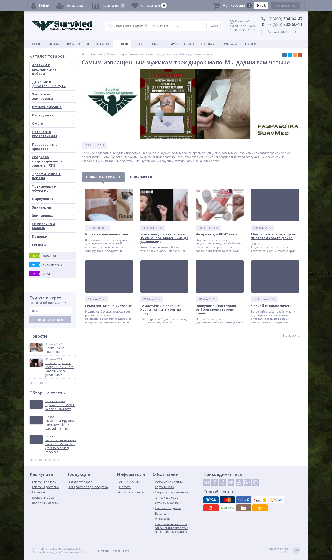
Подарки (39, 236)
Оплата (189, 44)
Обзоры (140, 44)
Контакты (251, 44)
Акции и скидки (97, 44)
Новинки (73, 44)
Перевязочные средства (52, 146)
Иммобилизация (52, 107)
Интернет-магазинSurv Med (283, 550)
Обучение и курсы (165, 44)
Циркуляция (52, 199)
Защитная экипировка (52, 96)
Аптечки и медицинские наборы (52, 69)
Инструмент (52, 115)
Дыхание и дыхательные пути (52, 84)
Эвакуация (52, 207)
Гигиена (39, 244)
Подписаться (50, 320)
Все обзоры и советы (44, 460)
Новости (122, 44)
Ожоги (52, 123)
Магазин (54, 44)
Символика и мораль (43, 226)
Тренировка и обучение (52, 188)
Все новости (38, 383)
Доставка (207, 44)
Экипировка (52, 215)
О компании (229, 44)
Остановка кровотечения (52, 134)
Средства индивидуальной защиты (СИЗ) (52, 161)
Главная (36, 44)
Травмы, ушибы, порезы (52, 176)
